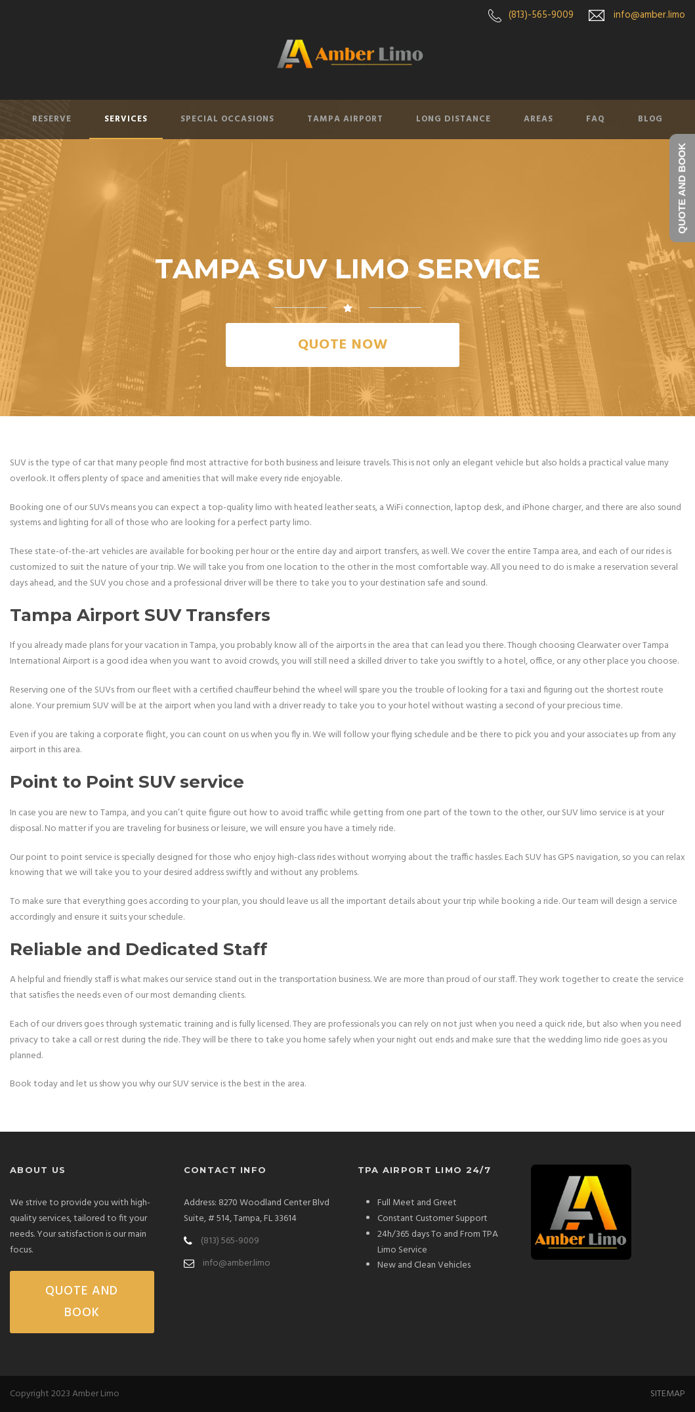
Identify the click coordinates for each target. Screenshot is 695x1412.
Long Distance (453, 119)
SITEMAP (667, 1393)
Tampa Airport (345, 119)
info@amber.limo (649, 15)
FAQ (595, 119)
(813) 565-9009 (230, 1241)
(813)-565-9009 (541, 15)
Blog (650, 119)
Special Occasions (227, 119)
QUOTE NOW (343, 344)
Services (126, 119)
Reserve (52, 119)
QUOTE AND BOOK (81, 1301)
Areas (538, 119)
